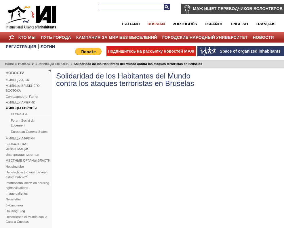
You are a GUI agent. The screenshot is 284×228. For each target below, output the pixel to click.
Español (214, 24)
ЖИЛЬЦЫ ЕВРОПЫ (53, 64)
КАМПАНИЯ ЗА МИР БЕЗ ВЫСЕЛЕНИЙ (116, 37)
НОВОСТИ (263, 37)
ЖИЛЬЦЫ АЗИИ (18, 80)
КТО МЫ (27, 37)
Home (11, 37)
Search (167, 7)
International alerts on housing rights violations (27, 185)
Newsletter (13, 199)
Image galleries (17, 193)
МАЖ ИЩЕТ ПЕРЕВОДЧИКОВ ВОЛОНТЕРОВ (238, 8)
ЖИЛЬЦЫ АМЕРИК (20, 102)
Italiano (131, 24)
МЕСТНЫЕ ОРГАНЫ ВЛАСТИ (28, 160)
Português (185, 24)
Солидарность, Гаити (22, 96)
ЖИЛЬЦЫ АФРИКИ (20, 138)
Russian (156, 24)
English (239, 24)
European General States (29, 131)
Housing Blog (15, 211)
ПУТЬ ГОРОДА (56, 37)
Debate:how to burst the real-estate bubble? (27, 174)
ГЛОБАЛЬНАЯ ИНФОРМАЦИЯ (18, 146)
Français (265, 24)
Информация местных (22, 154)
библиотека (14, 205)
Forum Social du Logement (23, 123)
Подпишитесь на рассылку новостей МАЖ (151, 51)
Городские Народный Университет (205, 37)
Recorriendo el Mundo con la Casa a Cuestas (26, 219)
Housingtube (15, 166)
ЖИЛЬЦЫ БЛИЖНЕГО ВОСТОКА (23, 88)
